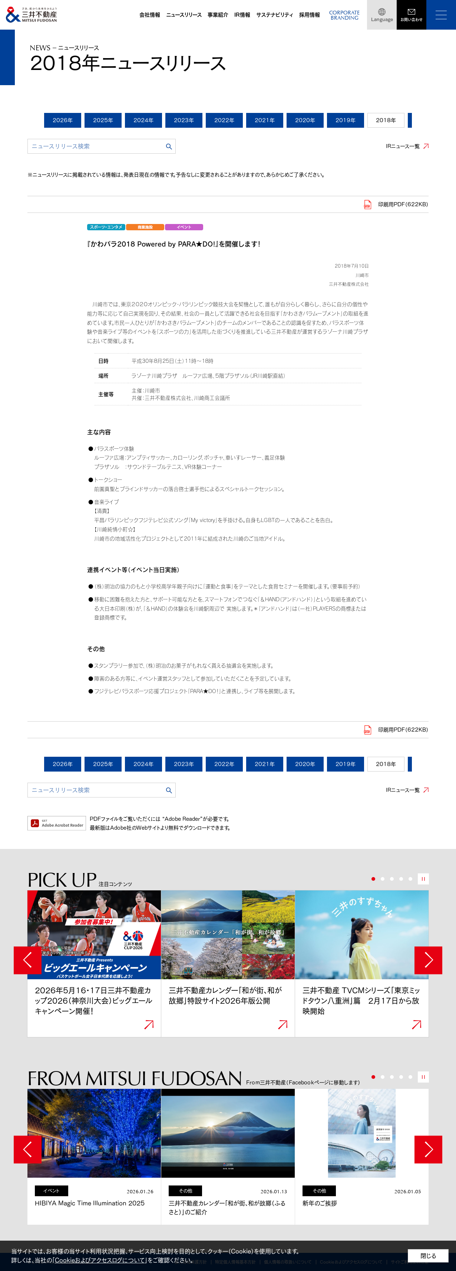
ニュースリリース (184, 14)
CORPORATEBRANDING (344, 15)
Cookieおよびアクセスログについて (100, 1260)
